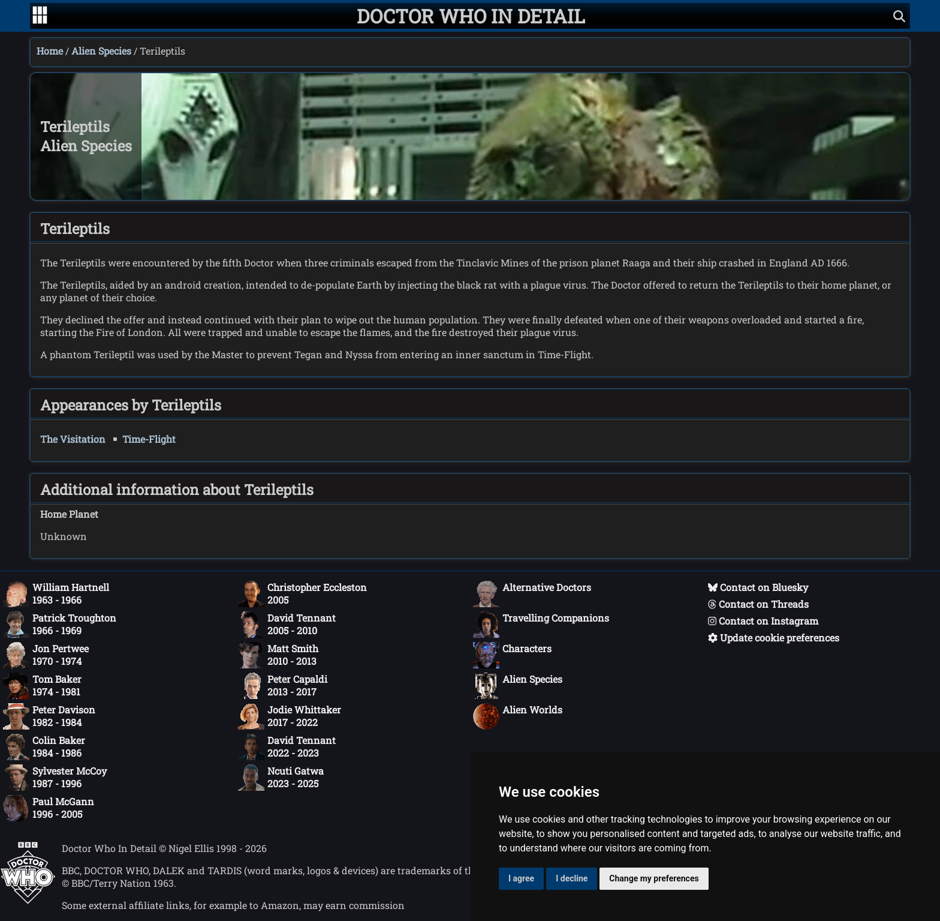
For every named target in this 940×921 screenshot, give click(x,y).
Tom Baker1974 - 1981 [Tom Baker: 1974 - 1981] (42, 686)
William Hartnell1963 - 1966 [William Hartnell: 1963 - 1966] (56, 594)
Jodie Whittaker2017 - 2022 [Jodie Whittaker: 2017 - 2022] (289, 716)
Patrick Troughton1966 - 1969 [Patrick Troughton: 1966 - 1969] (59, 624)
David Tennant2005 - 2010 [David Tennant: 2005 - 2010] (287, 624)
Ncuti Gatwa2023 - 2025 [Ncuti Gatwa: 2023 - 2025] (281, 777)
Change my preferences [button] (653, 878)
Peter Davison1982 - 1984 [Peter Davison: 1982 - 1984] (49, 716)
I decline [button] (572, 878)
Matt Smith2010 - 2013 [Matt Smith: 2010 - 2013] (278, 655)
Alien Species (101, 50)
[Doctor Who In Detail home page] (471, 16)
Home (50, 50)
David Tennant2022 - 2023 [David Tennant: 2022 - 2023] (287, 747)
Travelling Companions (541, 624)
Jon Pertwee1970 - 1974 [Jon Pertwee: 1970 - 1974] (46, 655)
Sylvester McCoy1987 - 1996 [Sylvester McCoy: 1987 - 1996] (55, 777)
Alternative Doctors (532, 594)
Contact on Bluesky (758, 587)
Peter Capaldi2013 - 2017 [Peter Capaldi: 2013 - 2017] (282, 686)
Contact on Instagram (763, 620)
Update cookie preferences (773, 637)
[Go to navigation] (40, 16)
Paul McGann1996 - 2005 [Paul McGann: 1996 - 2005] (48, 808)
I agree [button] (521, 878)
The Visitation (73, 439)
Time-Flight (149, 439)
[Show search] (899, 16)
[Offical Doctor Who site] (28, 900)
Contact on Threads (758, 604)
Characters (512, 655)
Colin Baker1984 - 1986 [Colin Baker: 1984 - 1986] (44, 747)
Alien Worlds (517, 716)
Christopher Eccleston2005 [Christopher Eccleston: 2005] (302, 594)
